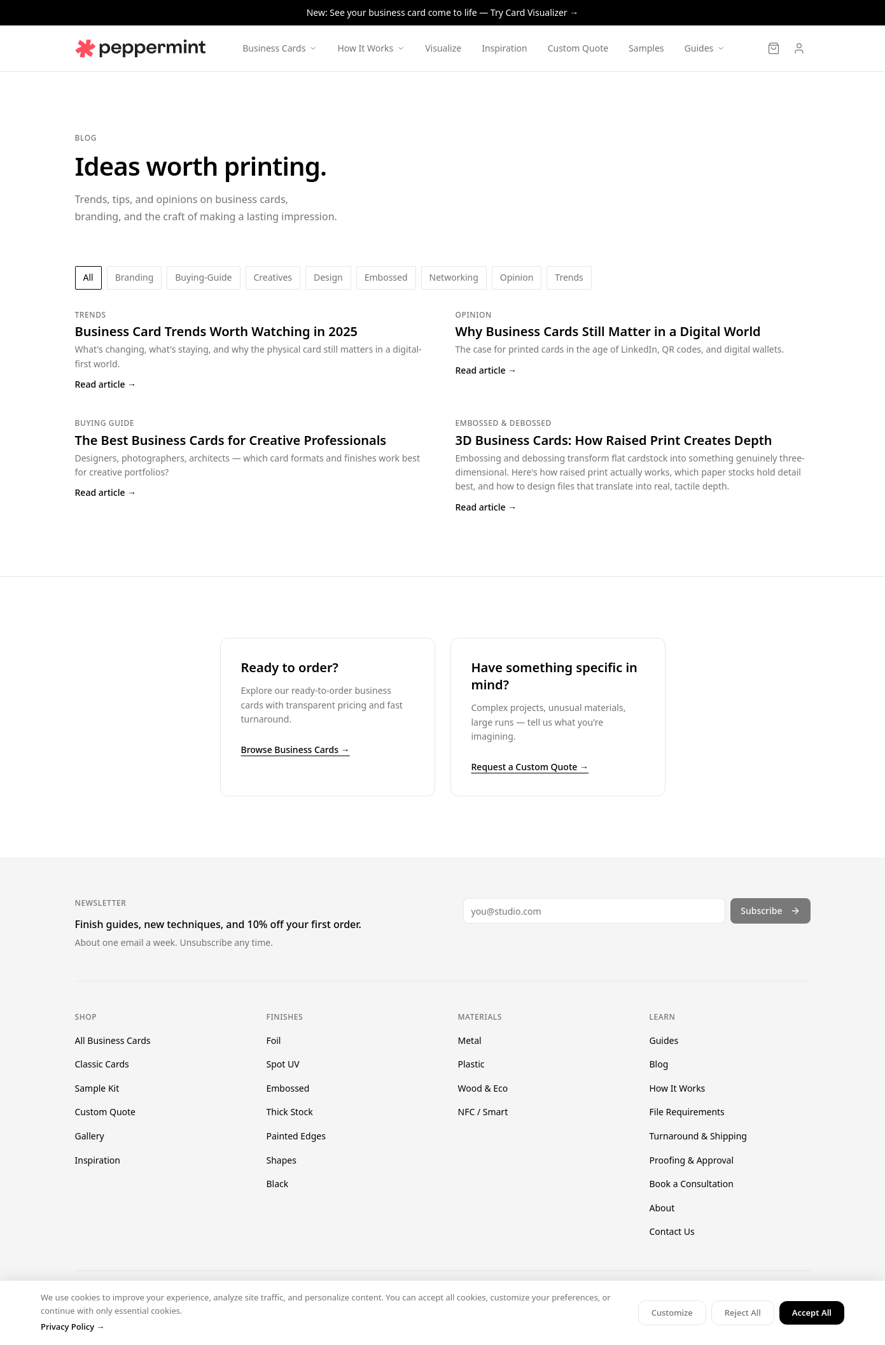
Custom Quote (578, 48)
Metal (470, 1040)
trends (569, 277)
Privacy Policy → (72, 1326)
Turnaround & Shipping (698, 1136)
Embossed (288, 1088)
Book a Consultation (692, 1184)
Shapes (281, 1160)
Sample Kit (97, 1088)
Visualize (443, 48)
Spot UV (283, 1064)
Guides (664, 1040)
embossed (386, 277)
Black (278, 1184)
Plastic (471, 1064)
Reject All (743, 1312)
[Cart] (773, 48)
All (88, 277)
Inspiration (504, 48)
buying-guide (203, 277)
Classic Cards (102, 1064)
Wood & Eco (483, 1088)
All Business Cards (113, 1040)
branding (134, 277)
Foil (274, 1040)
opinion (517, 277)
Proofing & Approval (692, 1160)
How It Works (678, 1088)
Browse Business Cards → (295, 749)
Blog (659, 1064)
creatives (273, 277)
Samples (646, 48)
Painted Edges (296, 1136)
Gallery (89, 1136)
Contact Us (672, 1231)
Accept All (812, 1312)
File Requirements (687, 1112)
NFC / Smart (483, 1112)
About (662, 1208)
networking (453, 277)
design (328, 277)
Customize (672, 1312)
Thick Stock (290, 1112)
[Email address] (594, 911)
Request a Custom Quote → (530, 767)
